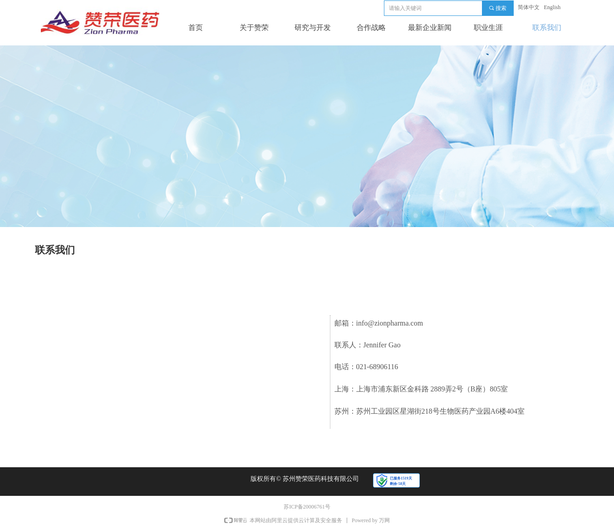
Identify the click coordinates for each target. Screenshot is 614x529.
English (552, 7)
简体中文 (529, 7)
